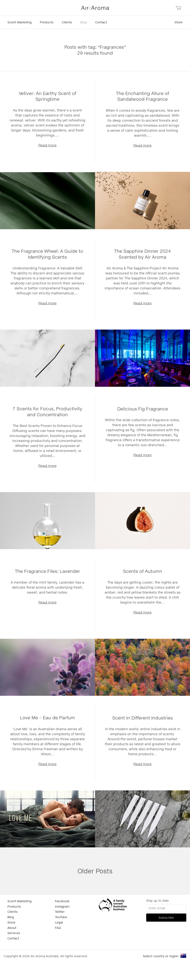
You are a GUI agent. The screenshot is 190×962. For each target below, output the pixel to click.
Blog (83, 22)
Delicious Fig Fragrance (142, 408)
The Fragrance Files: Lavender (47, 571)
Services (13, 933)
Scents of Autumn (142, 571)
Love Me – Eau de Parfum (47, 717)
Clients (67, 22)
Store (179, 22)
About (11, 927)
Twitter (60, 911)
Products (46, 22)
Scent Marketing (19, 22)
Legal (59, 922)
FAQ (58, 927)
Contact (101, 22)
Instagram (62, 906)
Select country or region (160, 956)
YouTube (61, 917)
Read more (47, 145)
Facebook (62, 901)
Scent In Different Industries (142, 717)
